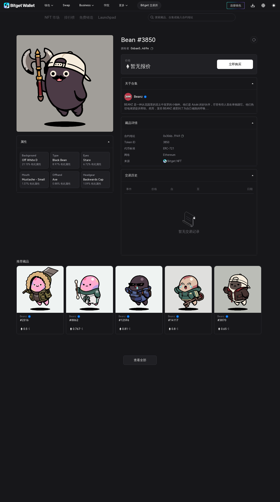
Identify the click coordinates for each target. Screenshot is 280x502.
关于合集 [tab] (189, 83)
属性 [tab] (65, 142)
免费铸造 (86, 17)
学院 (106, 5)
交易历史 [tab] (189, 175)
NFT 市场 (52, 17)
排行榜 (69, 17)
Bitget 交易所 (149, 5)
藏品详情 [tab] (189, 123)
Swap (66, 5)
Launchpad (107, 17)
